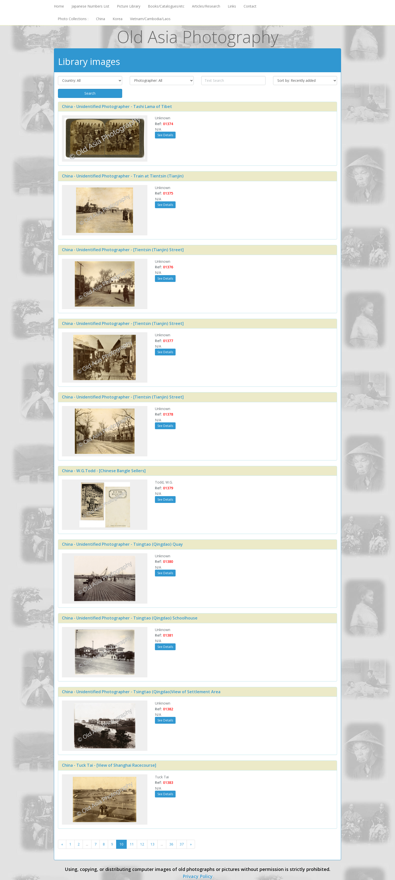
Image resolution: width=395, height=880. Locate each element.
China (100, 18)
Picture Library (128, 6)
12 (142, 844)
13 (152, 844)
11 (132, 844)
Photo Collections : (73, 18)
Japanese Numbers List (90, 6)
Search (89, 93)
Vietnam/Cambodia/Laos (150, 18)
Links (232, 6)
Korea (117, 18)
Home (59, 6)
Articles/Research (206, 6)
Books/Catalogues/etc (166, 6)
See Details (165, 135)
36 (171, 844)
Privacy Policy (198, 876)
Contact (250, 6)
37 (182, 844)
